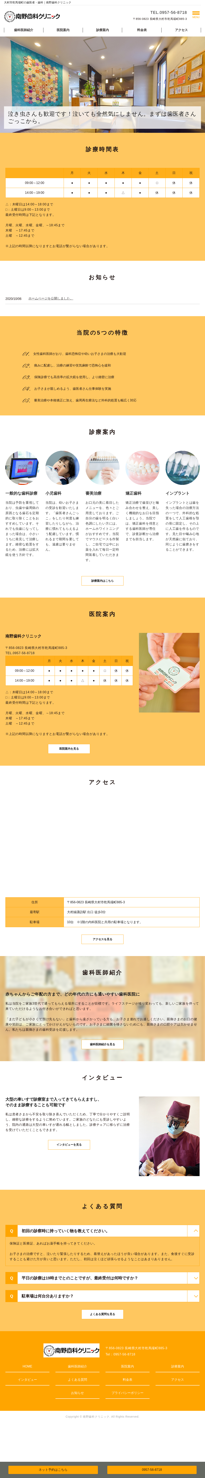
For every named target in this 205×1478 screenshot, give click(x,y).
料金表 (142, 30)
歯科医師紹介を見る (102, 1071)
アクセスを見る (102, 959)
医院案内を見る (69, 761)
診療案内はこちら (102, 586)
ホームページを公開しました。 (50, 298)
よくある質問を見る (102, 1348)
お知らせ (77, 1428)
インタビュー (27, 1415)
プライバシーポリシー (128, 1428)
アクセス (181, 30)
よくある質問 (77, 1415)
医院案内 (63, 30)
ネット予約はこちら (53, 1469)
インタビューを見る (69, 1179)
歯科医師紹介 (23, 30)
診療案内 (102, 30)
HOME (27, 1402)
